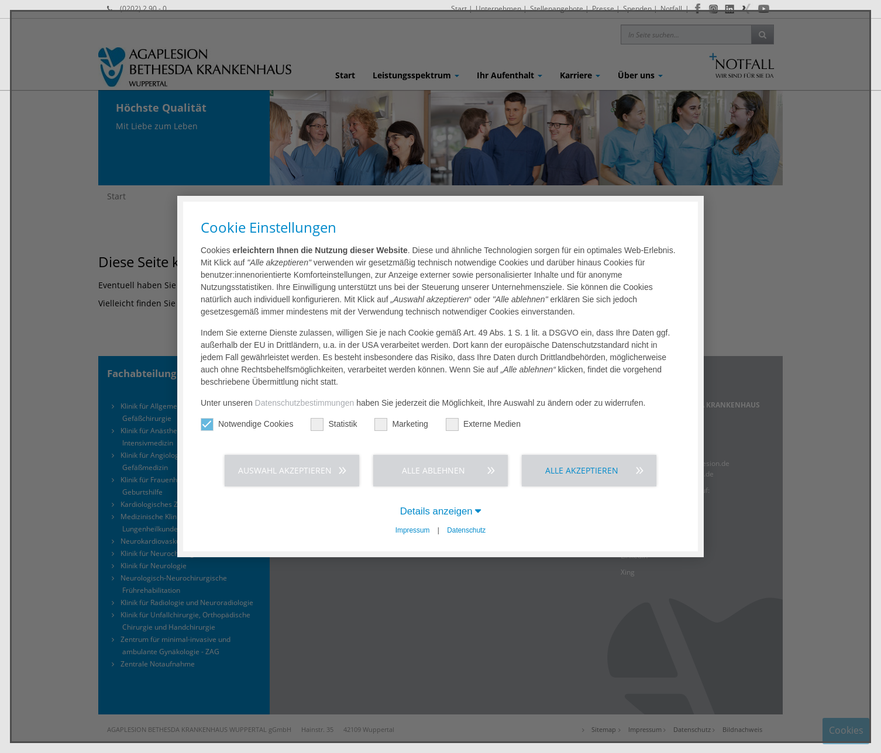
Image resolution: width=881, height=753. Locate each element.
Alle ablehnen (433, 470)
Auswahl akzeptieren (285, 470)
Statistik (334, 424)
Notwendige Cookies (247, 424)
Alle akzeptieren (581, 470)
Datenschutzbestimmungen (305, 402)
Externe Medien (483, 424)
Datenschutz (466, 530)
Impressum (412, 530)
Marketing (401, 424)
